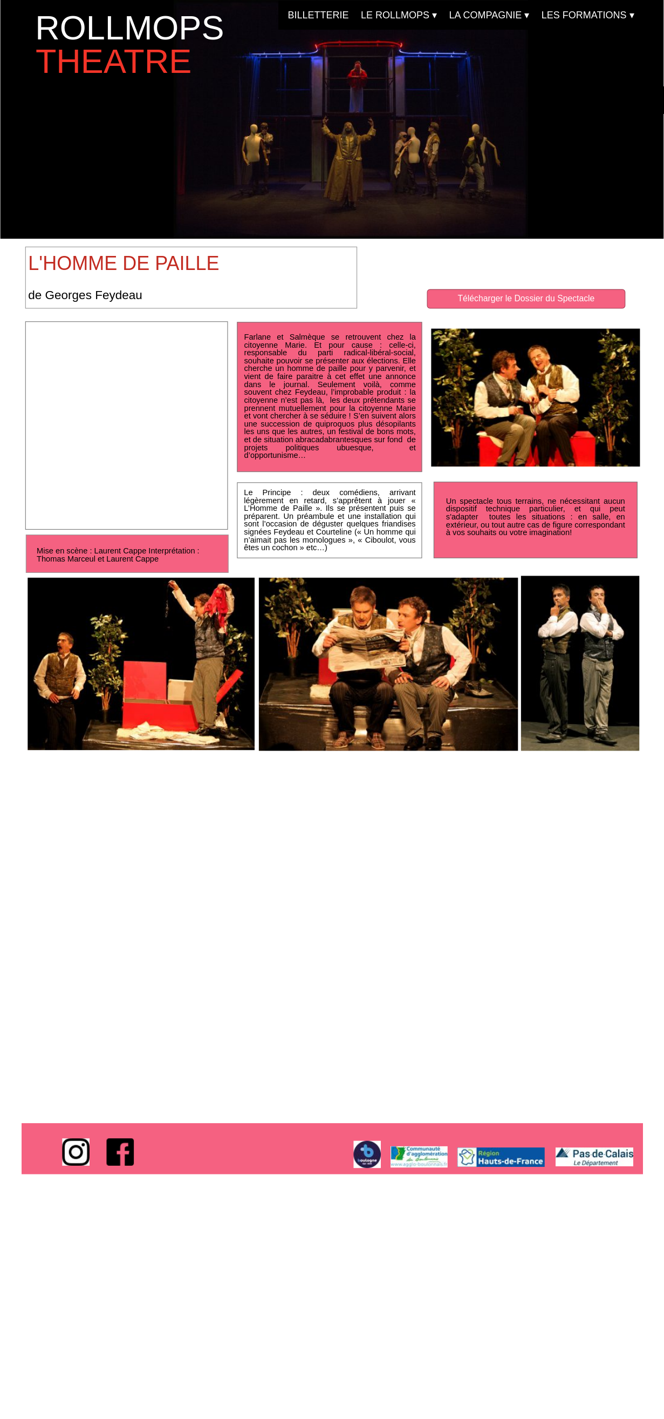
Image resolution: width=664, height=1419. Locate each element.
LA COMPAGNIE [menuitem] (489, 15)
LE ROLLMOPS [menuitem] (399, 15)
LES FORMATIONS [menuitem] (587, 15)
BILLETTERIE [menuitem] (317, 15)
